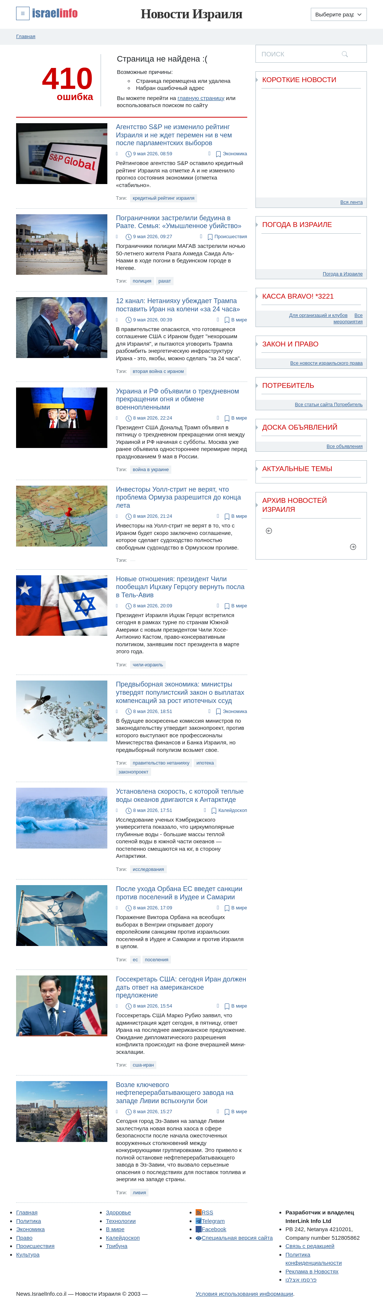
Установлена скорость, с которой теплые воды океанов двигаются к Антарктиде (180, 795)
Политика (28, 1221)
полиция (142, 281)
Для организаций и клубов (318, 315)
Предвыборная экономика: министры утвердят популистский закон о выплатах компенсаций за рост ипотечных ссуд (180, 692)
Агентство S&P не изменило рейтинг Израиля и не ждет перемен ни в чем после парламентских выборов (174, 135)
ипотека (205, 763)
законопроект (133, 772)
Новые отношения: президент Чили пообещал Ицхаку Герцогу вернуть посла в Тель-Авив (180, 587)
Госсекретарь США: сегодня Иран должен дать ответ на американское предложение (181, 987)
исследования (148, 869)
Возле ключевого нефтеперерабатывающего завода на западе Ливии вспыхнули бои (174, 1093)
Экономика (230, 154)
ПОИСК (272, 54)
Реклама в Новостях (311, 1271)
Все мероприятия (348, 318)
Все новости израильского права (326, 363)
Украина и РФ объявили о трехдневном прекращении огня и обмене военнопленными (177, 399)
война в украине (151, 469)
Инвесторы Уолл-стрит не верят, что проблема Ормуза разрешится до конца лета (178, 497)
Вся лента (351, 202)
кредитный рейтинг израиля (163, 198)
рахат (165, 281)
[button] (46, 13)
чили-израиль (148, 664)
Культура (27, 1254)
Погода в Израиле (343, 274)
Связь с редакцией (309, 1246)
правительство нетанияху (161, 763)
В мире (235, 320)
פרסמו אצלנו (300, 1279)
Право (24, 1238)
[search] (345, 53)
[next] (353, 547)
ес (135, 959)
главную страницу (201, 98)
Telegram (210, 1221)
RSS (204, 1212)
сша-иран (143, 1065)
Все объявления (344, 446)
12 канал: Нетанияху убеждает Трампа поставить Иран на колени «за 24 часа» (178, 305)
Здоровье (118, 1212)
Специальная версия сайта (234, 1238)
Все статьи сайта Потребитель (329, 404)
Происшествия (226, 237)
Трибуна (116, 1246)
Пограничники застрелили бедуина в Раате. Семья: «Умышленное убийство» (179, 222)
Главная (26, 1212)
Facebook (211, 1229)
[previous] (269, 531)
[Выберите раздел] (339, 14)
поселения (157, 959)
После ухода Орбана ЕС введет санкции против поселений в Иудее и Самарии (179, 893)
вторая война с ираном (158, 371)
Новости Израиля (191, 13)
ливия (139, 1192)
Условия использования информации (244, 1294)
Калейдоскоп (228, 810)
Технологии (121, 1221)
